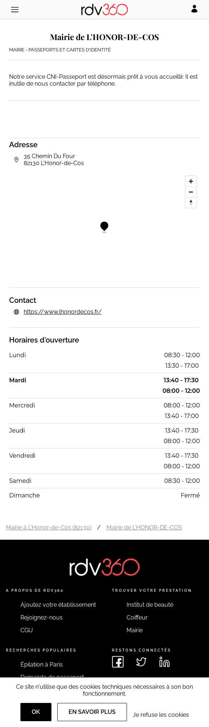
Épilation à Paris (41, 664)
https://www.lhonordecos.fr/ (63, 311)
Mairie (135, 630)
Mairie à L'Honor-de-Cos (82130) (48, 527)
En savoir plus (92, 711)
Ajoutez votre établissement (58, 604)
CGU (26, 630)
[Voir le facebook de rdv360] (118, 662)
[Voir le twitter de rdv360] (141, 662)
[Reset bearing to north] (191, 202)
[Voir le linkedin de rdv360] (164, 662)
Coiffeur (137, 617)
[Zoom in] (191, 181)
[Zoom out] (191, 192)
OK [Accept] (36, 711)
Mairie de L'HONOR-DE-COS (144, 527)
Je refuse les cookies (161, 714)
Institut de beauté (150, 604)
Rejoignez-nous (41, 617)
